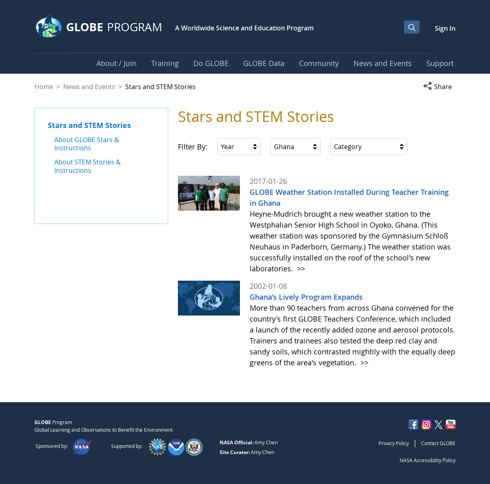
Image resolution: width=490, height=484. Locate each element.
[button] (439, 87)
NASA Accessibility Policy (428, 460)
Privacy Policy (394, 443)
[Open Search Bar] (411, 27)
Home (43, 86)
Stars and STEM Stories (89, 125)
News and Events (89, 86)
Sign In (445, 28)
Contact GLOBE (438, 443)
